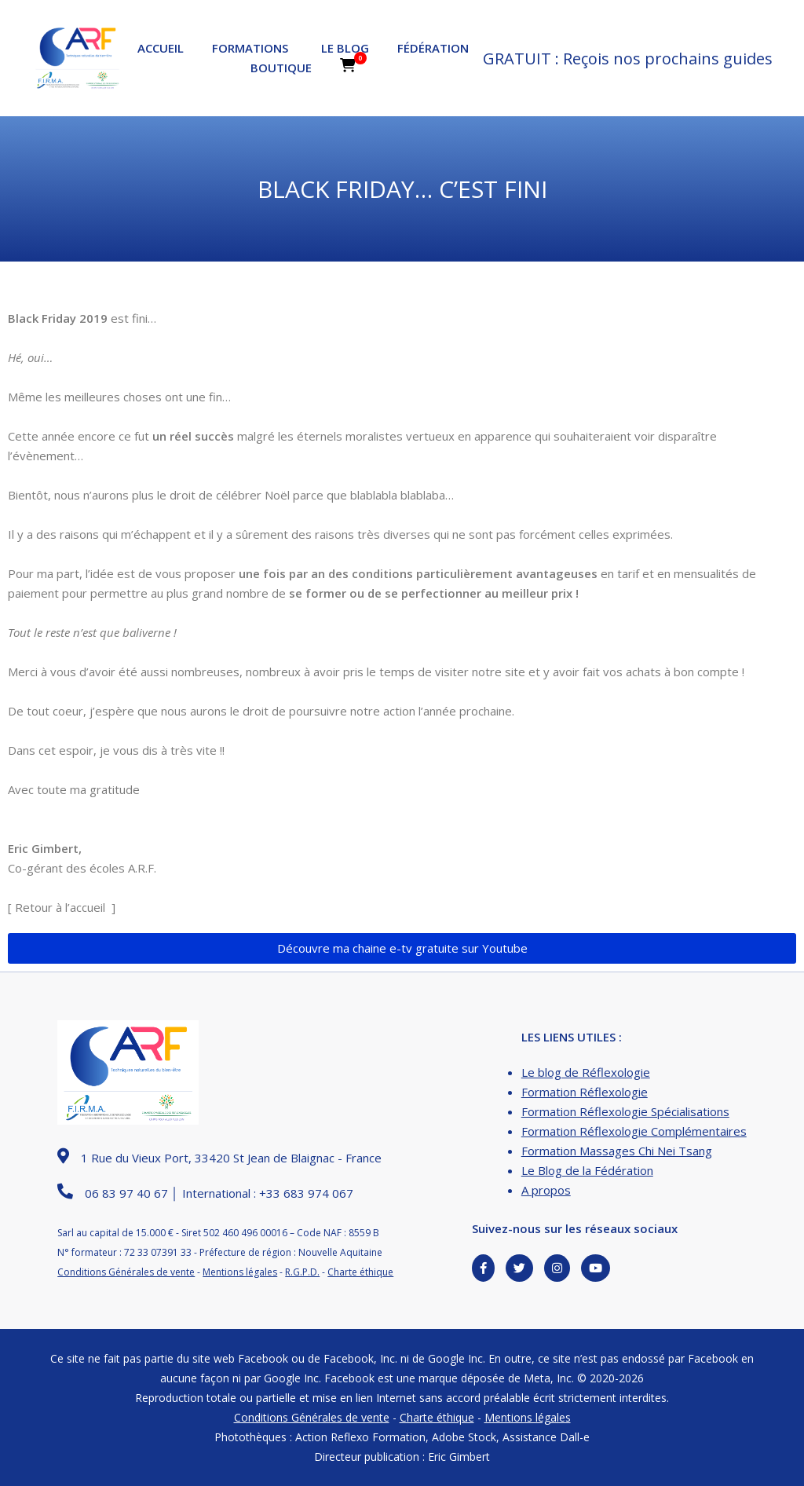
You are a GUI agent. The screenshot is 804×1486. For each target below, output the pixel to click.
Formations (250, 48)
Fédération (433, 48)
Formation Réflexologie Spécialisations (625, 1111)
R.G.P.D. (302, 1272)
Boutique (281, 67)
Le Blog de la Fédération (587, 1170)
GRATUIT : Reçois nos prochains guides (628, 58)
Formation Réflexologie (584, 1092)
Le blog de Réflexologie (585, 1072)
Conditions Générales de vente (126, 1272)
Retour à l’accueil (60, 907)
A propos (546, 1190)
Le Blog (345, 48)
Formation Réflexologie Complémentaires (634, 1131)
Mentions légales (240, 1272)
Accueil (160, 48)
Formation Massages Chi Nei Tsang (616, 1150)
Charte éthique (360, 1272)
